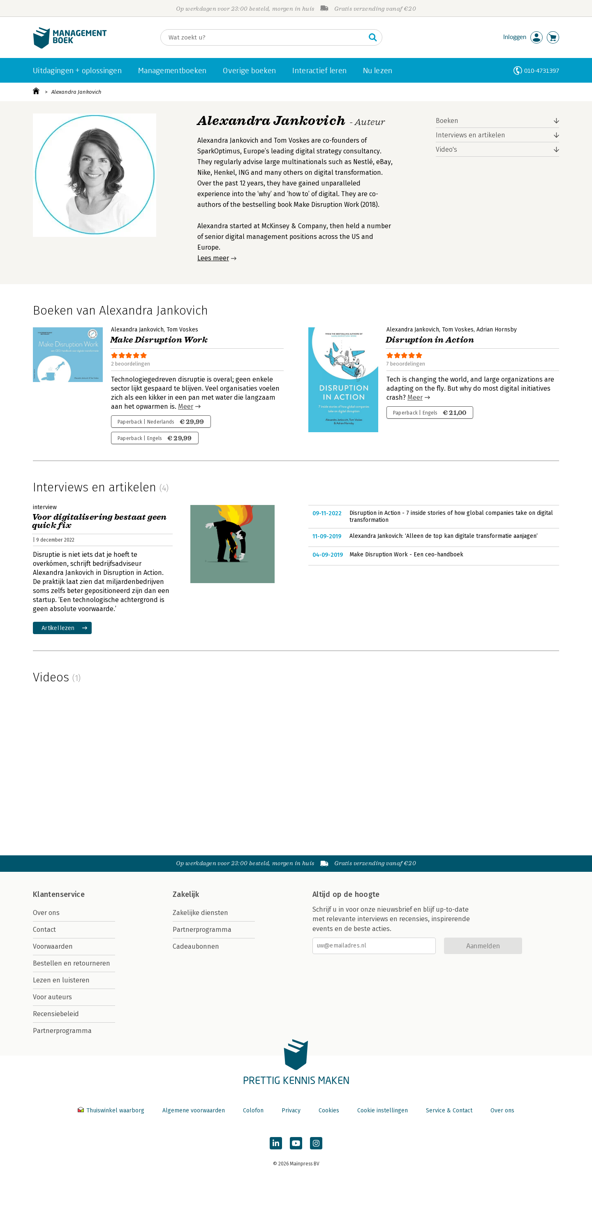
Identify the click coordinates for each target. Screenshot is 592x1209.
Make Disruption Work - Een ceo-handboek (406, 554)
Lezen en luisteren (61, 980)
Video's (446, 149)
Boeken (447, 121)
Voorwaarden (53, 946)
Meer (185, 406)
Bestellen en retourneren (71, 963)
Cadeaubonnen (196, 946)
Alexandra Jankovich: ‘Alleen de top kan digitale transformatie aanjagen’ (443, 536)
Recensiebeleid (56, 1014)
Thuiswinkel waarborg (112, 1110)
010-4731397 (541, 70)
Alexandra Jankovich (76, 92)
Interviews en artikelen (470, 135)
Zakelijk (186, 894)
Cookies (329, 1110)
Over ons (46, 913)
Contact (44, 929)
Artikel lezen (58, 627)
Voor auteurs (52, 997)
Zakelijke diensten (200, 913)
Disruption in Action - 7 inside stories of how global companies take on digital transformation (451, 517)
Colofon (253, 1110)
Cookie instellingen (382, 1110)
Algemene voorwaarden (193, 1110)
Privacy (291, 1110)
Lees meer (213, 258)
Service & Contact (449, 1110)
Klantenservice (59, 894)
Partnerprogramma (62, 1031)
